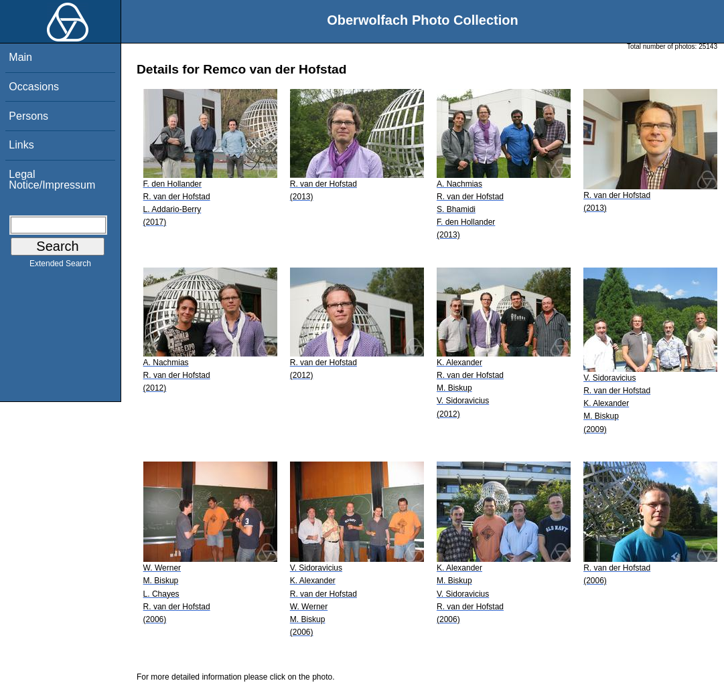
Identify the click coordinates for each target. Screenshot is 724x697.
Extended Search (60, 266)
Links (21, 145)
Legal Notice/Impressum (52, 180)
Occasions (34, 86)
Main (20, 57)
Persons (28, 116)
